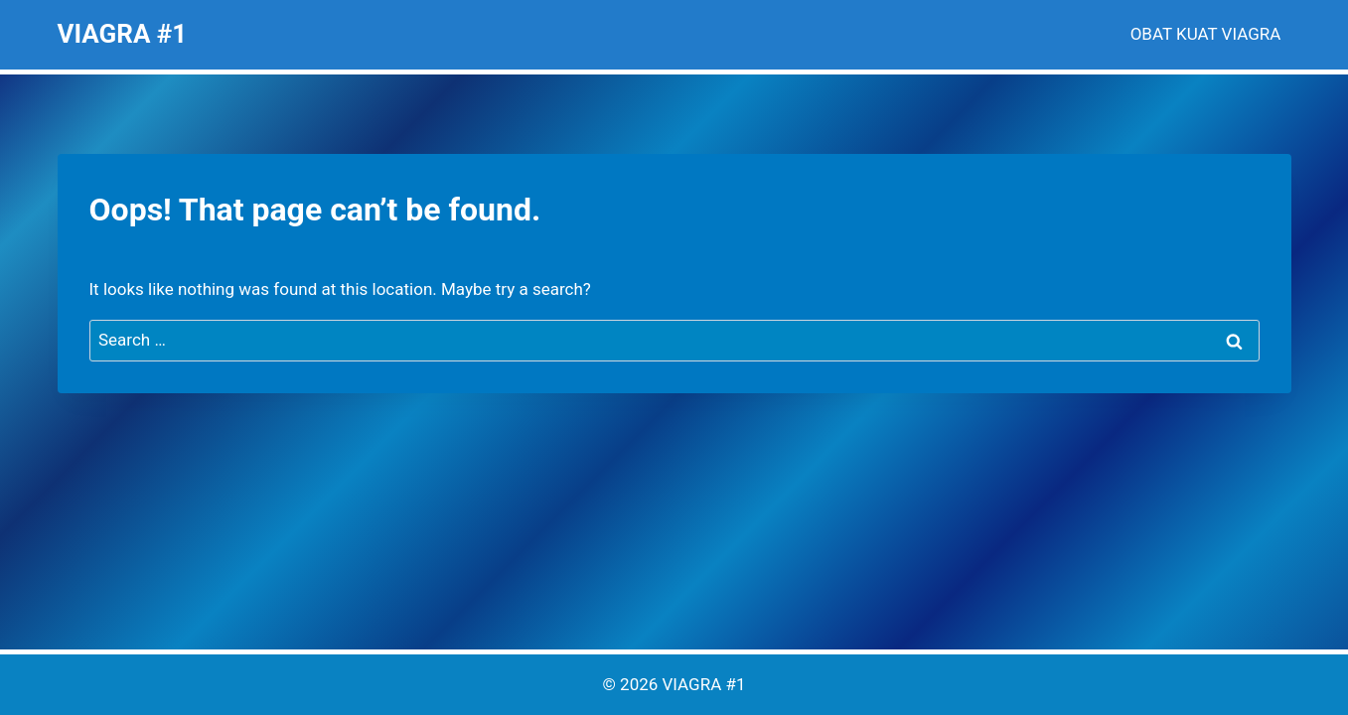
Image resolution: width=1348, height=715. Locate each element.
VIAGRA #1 (704, 684)
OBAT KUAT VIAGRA (1205, 34)
